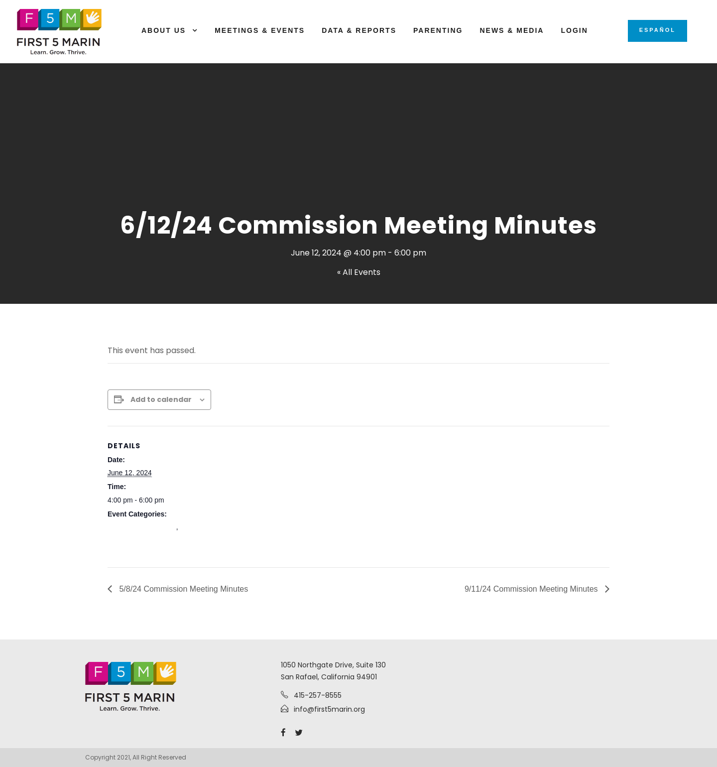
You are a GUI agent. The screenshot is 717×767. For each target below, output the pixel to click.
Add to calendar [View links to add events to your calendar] (161, 399)
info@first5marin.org (329, 709)
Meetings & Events (260, 30)
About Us (163, 30)
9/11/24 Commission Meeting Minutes (532, 589)
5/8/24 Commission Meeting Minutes (182, 589)
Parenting (438, 30)
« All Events (358, 272)
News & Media (511, 30)
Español (657, 30)
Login (574, 30)
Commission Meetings (142, 527)
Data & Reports (359, 30)
